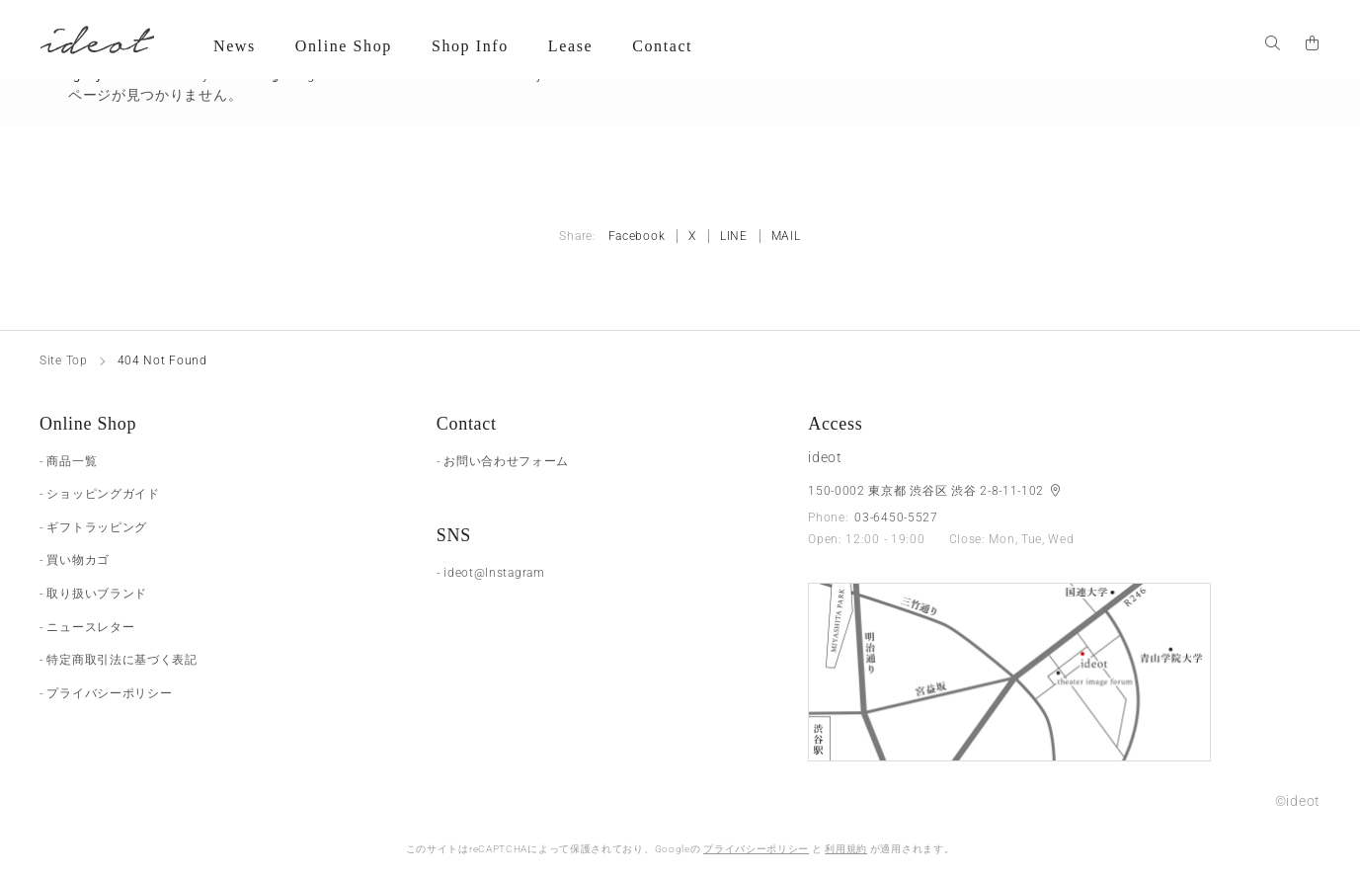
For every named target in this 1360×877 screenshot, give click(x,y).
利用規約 (846, 848)
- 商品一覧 (68, 461)
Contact (662, 46)
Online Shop (343, 46)
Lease (570, 46)
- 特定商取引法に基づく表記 (119, 660)
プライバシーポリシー (756, 848)
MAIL (786, 236)
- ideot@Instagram (491, 573)
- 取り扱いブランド (93, 593)
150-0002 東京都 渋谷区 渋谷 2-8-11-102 (928, 491)
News (234, 46)
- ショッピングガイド (100, 494)
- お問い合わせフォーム (503, 461)
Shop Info (470, 46)
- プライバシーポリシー (106, 693)
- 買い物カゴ (75, 560)
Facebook (637, 236)
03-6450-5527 (895, 517)
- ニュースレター (87, 627)
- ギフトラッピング (93, 527)
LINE (734, 236)
